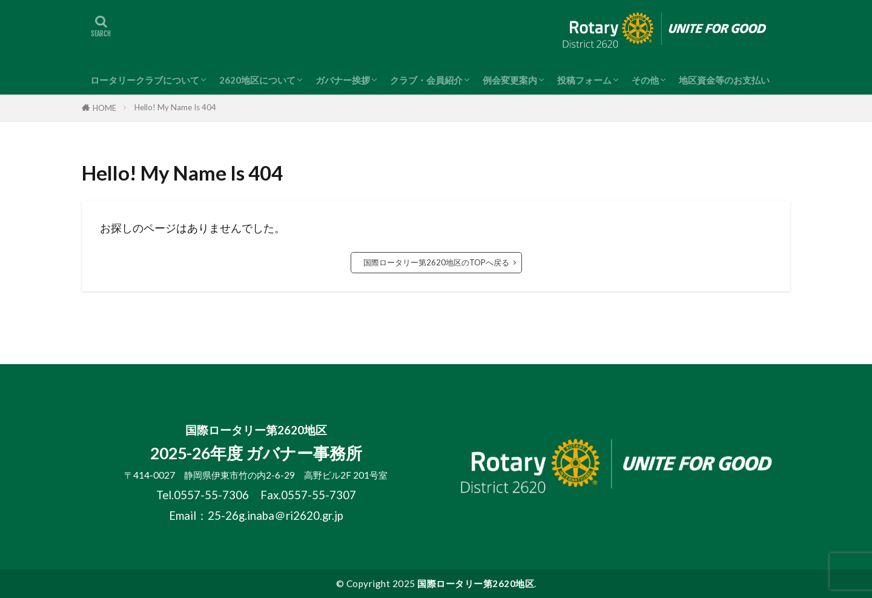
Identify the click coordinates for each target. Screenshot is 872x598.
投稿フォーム (584, 80)
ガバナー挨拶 (342, 80)
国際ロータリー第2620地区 (475, 583)
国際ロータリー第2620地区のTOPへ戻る (436, 262)
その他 (645, 80)
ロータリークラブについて (144, 80)
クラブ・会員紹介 (426, 80)
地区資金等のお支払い (724, 80)
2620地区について (257, 80)
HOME (104, 108)
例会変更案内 (510, 80)
